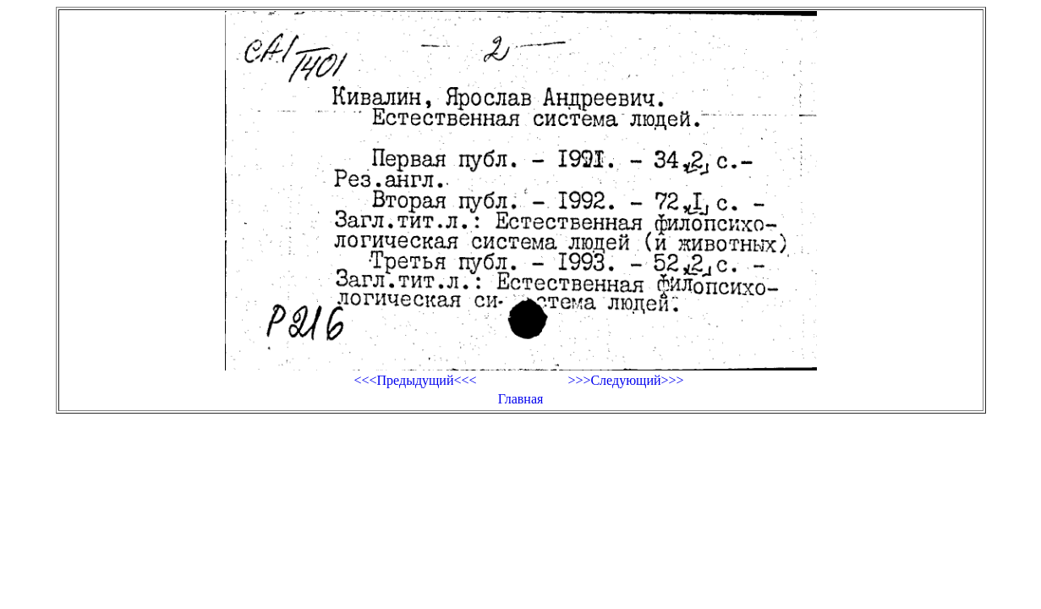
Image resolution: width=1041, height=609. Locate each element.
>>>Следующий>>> (625, 380)
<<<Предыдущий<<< (414, 380)
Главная (521, 399)
